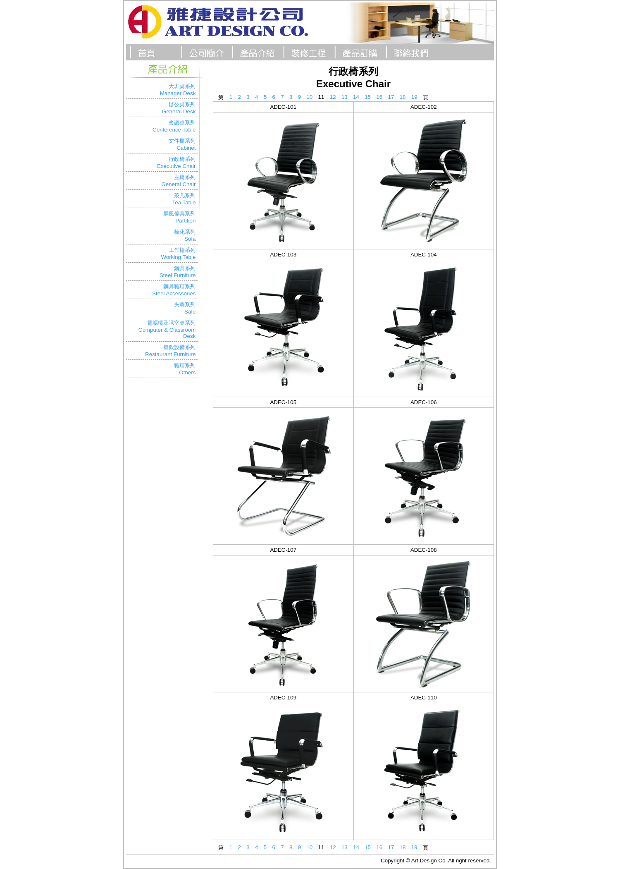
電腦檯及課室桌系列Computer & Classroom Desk (167, 329)
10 (309, 97)
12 (333, 97)
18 (403, 97)
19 (414, 97)
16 (379, 97)
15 (368, 97)
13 (344, 97)
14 (356, 97)
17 (391, 97)
